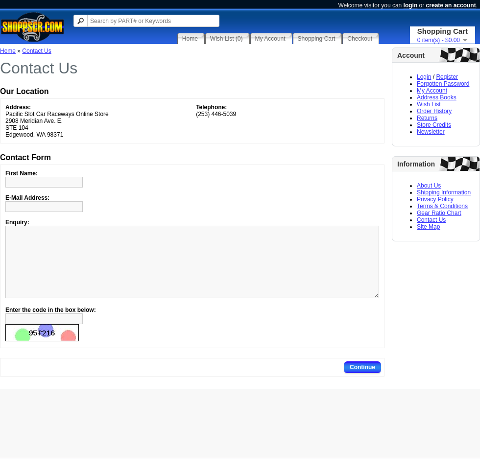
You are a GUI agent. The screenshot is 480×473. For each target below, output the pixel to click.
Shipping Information (444, 192)
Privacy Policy (435, 199)
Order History (434, 111)
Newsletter (431, 131)
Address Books (436, 97)
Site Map (428, 226)
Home (8, 50)
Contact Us (431, 219)
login (411, 5)
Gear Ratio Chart (439, 213)
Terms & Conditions (442, 206)
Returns (427, 118)
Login (424, 76)
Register (447, 76)
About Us (429, 185)
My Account (432, 90)
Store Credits (434, 124)
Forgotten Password (443, 83)
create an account (451, 5)
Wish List (429, 104)
